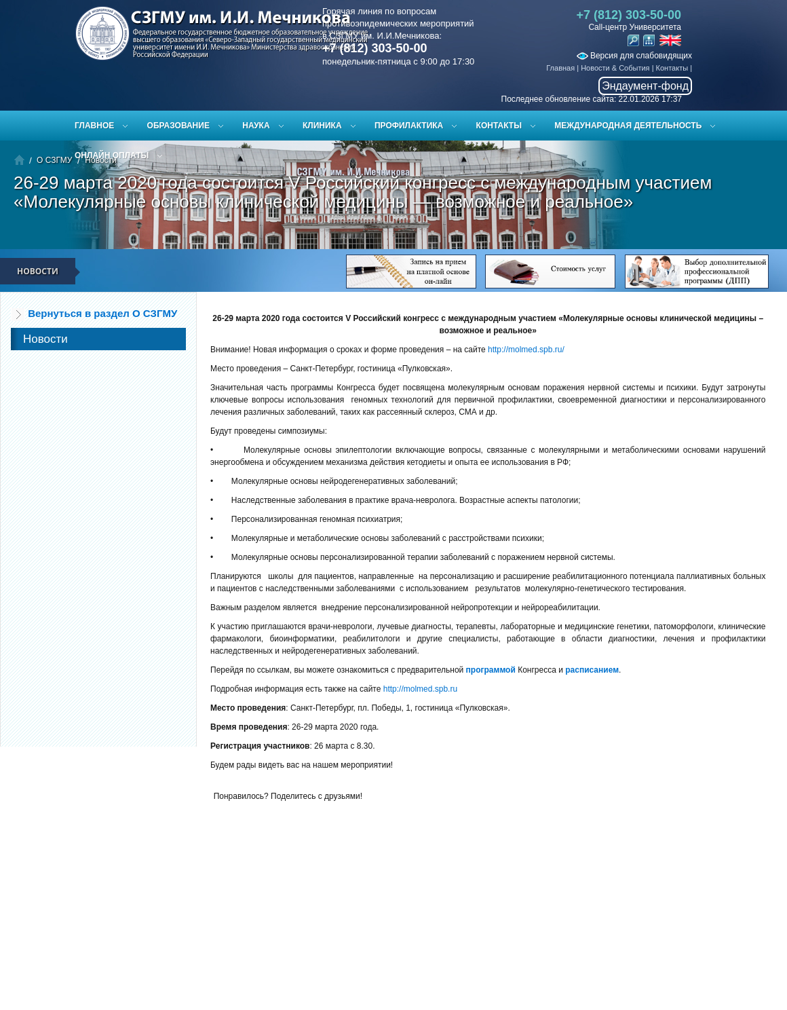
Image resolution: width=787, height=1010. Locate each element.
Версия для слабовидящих (634, 55)
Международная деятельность (628, 125)
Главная (560, 68)
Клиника (322, 125)
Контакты (672, 68)
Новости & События (615, 68)
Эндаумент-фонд (645, 86)
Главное (94, 125)
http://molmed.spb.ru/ (526, 349)
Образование (178, 125)
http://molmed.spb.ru (420, 689)
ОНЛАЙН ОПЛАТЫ (112, 155)
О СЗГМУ (54, 160)
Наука (255, 125)
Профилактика (409, 125)
